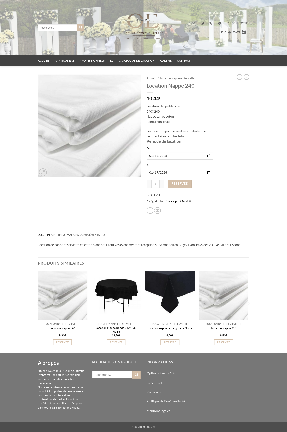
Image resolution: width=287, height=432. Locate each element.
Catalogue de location (137, 60)
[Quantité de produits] (155, 184)
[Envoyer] (80, 27)
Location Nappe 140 (62, 328)
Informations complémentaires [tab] (81, 234)
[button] (238, 23)
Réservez (179, 183)
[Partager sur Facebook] (150, 210)
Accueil (44, 60)
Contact (184, 60)
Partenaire (154, 392)
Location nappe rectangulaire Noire (170, 328)
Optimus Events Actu (161, 373)
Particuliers (64, 60)
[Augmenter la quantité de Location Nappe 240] (162, 184)
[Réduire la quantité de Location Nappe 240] (149, 184)
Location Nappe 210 (223, 328)
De (148, 148)
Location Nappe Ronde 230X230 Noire (116, 329)
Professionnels (92, 60)
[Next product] (239, 77)
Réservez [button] (62, 342)
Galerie (166, 60)
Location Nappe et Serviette (177, 78)
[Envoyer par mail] (157, 210)
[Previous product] (246, 77)
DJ (112, 60)
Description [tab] (47, 234)
